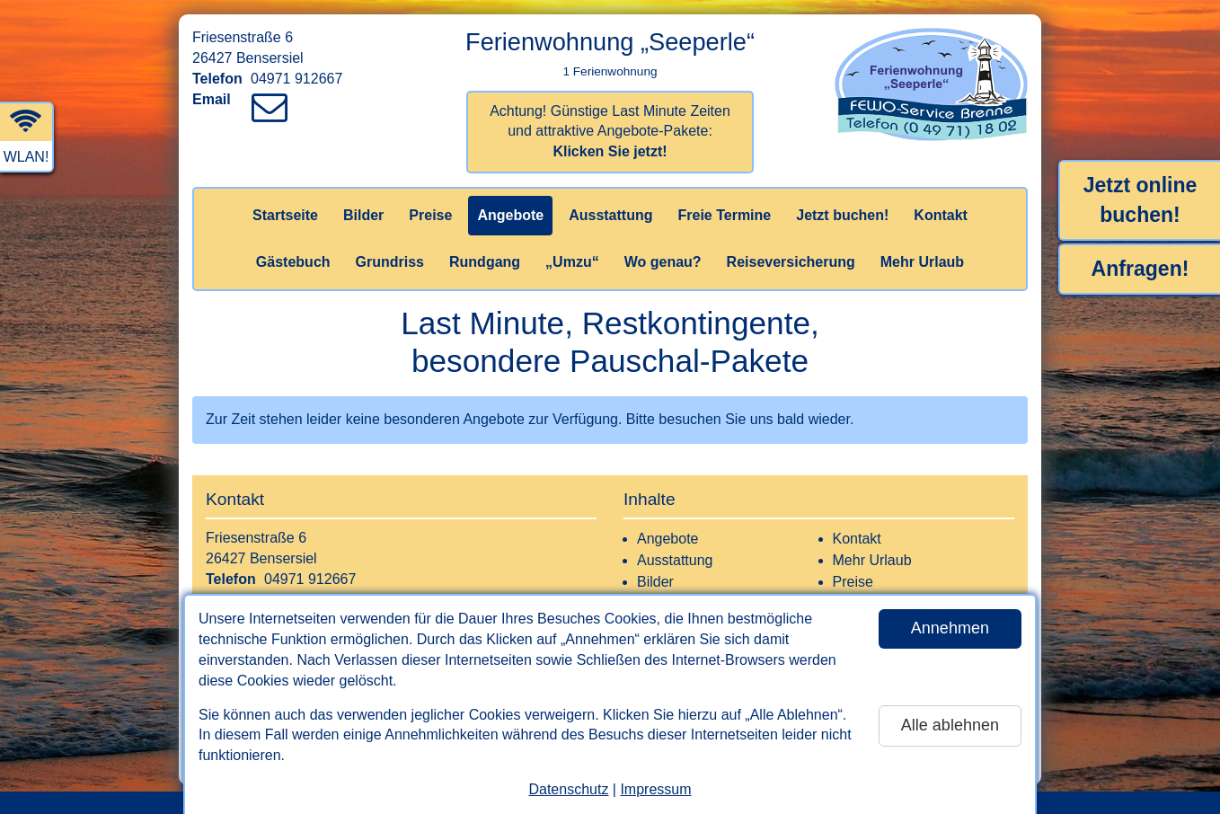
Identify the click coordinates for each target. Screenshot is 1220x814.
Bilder (363, 215)
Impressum (655, 789)
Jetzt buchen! (842, 215)
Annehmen (950, 628)
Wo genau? (663, 262)
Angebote (510, 215)
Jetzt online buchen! (1140, 199)
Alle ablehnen (950, 725)
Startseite (285, 215)
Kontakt (941, 215)
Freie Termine (724, 215)
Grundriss (390, 262)
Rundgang (484, 262)
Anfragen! (1140, 268)
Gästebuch (293, 262)
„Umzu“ (572, 262)
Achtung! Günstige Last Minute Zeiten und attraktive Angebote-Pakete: (610, 131)
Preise (430, 215)
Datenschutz (568, 789)
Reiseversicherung (791, 262)
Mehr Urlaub (922, 262)
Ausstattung (610, 215)
